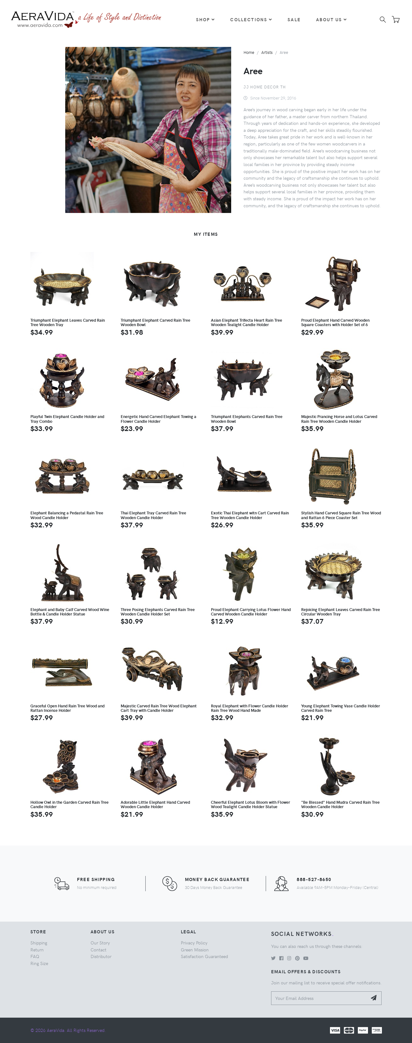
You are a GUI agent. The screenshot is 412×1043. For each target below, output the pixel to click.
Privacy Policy (194, 942)
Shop (205, 19)
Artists (267, 52)
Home (249, 52)
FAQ (34, 956)
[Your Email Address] (319, 998)
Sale (294, 19)
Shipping (38, 942)
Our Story (100, 942)
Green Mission (195, 949)
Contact (98, 949)
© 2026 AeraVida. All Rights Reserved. (68, 1030)
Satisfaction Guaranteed (204, 956)
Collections (251, 19)
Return (37, 949)
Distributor (101, 956)
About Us (331, 19)
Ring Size (39, 963)
